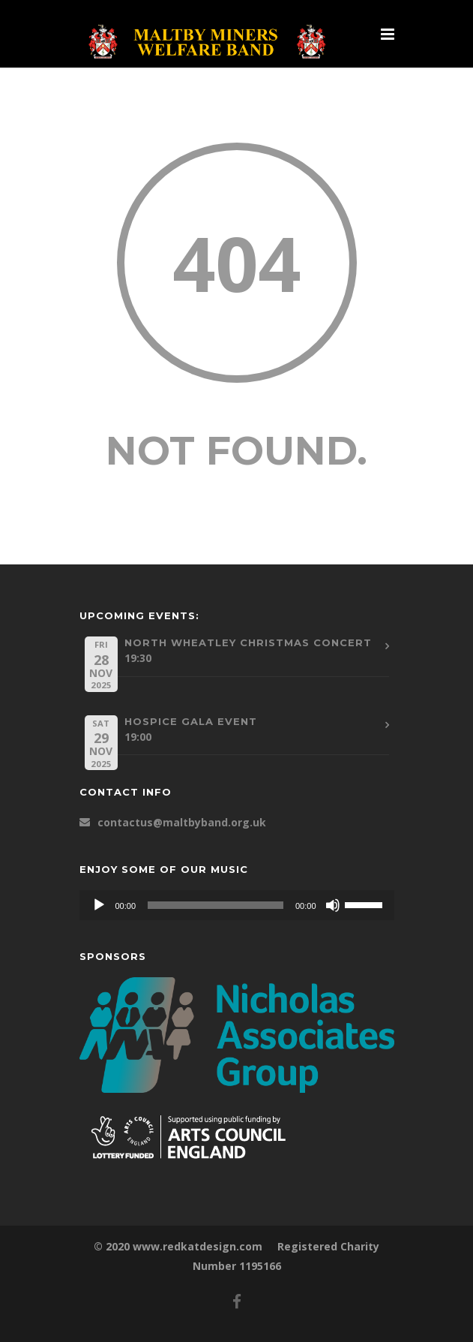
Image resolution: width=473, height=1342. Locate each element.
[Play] (98, 905)
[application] (236, 905)
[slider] (215, 905)
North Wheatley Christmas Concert (248, 642)
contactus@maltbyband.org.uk (181, 822)
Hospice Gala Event (190, 721)
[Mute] (332, 905)
